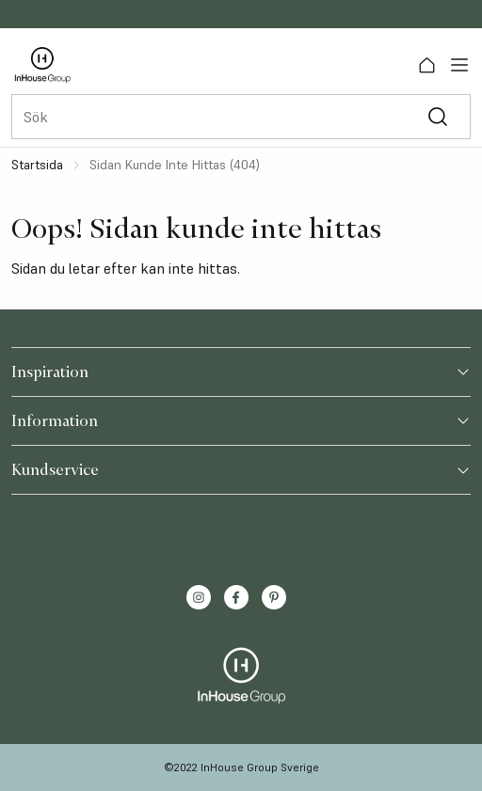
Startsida (37, 164)
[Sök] (437, 117)
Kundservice (241, 469)
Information (241, 420)
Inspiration (241, 371)
